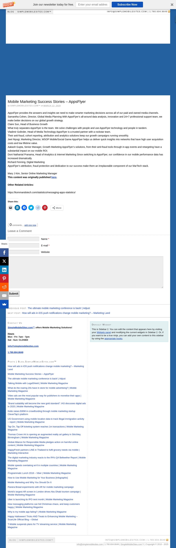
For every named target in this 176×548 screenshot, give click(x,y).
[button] (88, 4)
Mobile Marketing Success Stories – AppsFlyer (31, 374)
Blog (11, 12)
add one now (30, 225)
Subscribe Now (127, 4)
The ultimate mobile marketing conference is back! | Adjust (59, 308)
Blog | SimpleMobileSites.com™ (86, 28)
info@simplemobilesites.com (23, 346)
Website (45, 252)
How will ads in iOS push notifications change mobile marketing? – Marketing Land (66, 313)
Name (45, 239)
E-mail (45, 245)
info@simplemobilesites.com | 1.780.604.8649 (137, 11)
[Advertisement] (88, 69)
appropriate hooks (113, 338)
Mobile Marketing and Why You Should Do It (29, 482)
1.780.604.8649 (15, 352)
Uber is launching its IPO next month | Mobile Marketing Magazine (40, 499)
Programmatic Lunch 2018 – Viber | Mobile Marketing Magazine (39, 473)
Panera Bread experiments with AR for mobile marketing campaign (41, 487)
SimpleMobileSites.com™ (34, 12)
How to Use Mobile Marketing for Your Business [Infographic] (38, 477)
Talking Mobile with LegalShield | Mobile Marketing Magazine (38, 383)
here (54, 177)
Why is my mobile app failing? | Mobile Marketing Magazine (37, 511)
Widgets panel (104, 332)
